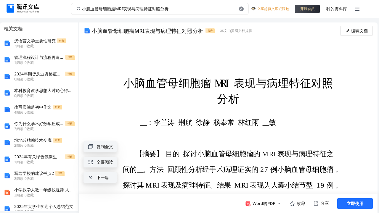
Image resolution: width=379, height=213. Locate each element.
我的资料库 (336, 9)
